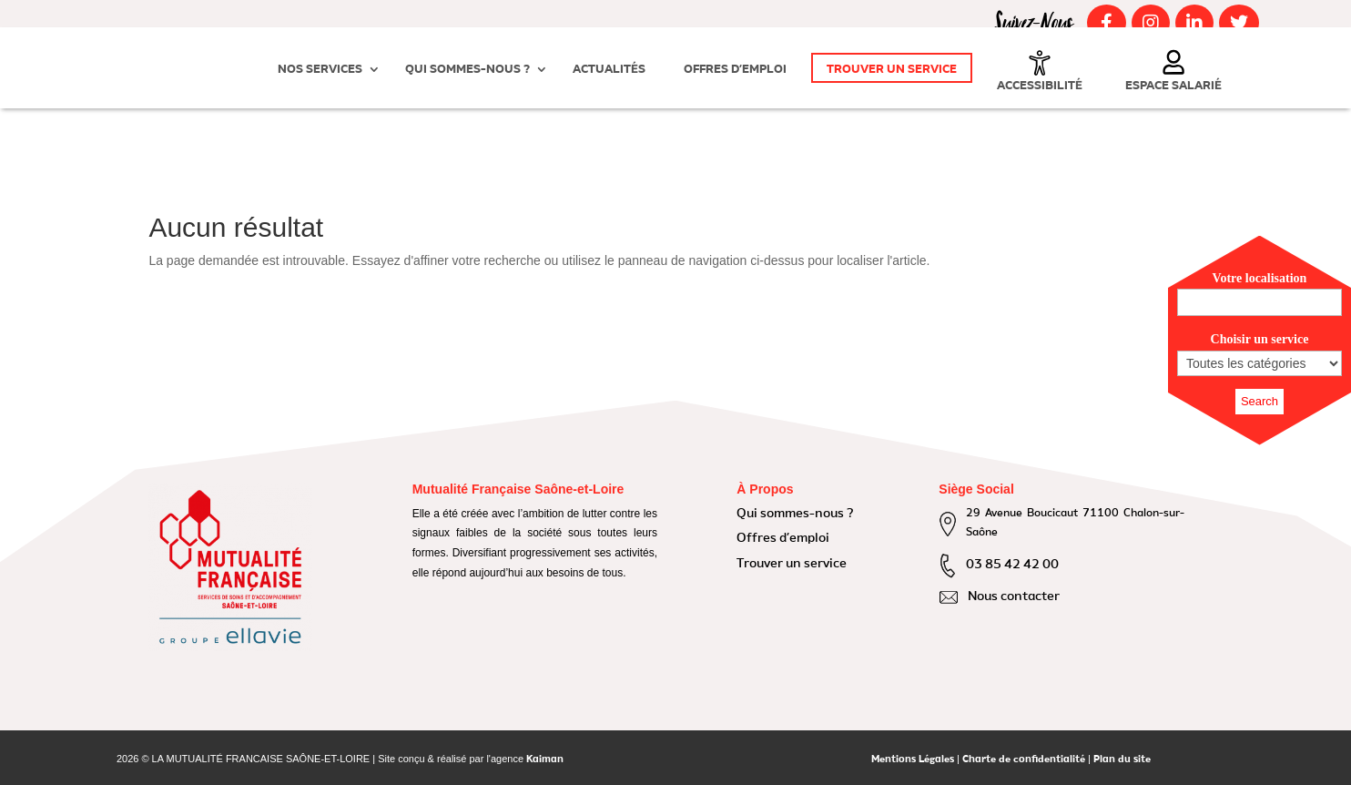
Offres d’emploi (735, 70)
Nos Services (320, 70)
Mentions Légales (912, 760)
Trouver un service (892, 70)
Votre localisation (1260, 278)
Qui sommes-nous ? (467, 70)
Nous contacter (1014, 596)
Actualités (609, 70)
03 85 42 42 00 (1012, 564)
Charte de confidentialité (1023, 760)
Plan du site (1122, 760)
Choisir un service (1260, 339)
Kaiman (545, 760)
